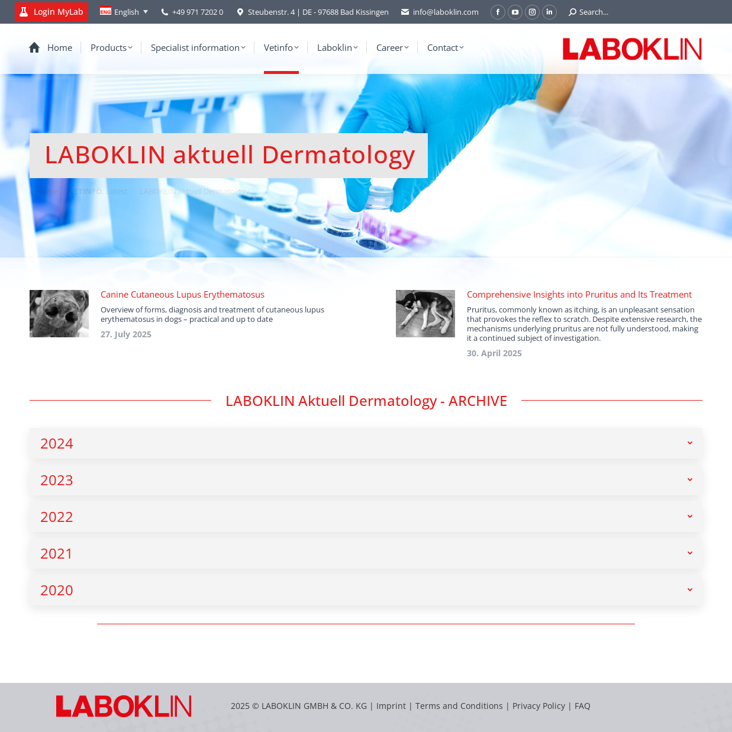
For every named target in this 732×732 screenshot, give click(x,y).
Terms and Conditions (460, 705)
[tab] (366, 443)
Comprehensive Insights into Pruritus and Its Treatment (579, 294)
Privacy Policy (538, 705)
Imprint (391, 705)
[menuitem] (124, 12)
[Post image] (59, 313)
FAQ (583, 705)
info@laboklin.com (440, 12)
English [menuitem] (126, 12)
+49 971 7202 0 (197, 12)
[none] (124, 12)
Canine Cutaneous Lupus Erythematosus (183, 294)
